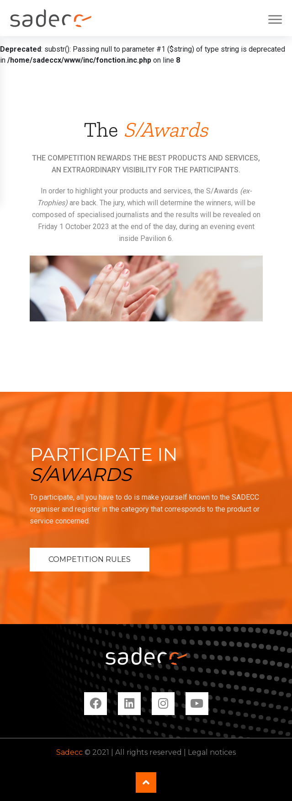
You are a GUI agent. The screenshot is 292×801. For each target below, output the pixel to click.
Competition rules (89, 559)
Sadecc (69, 752)
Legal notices (212, 752)
